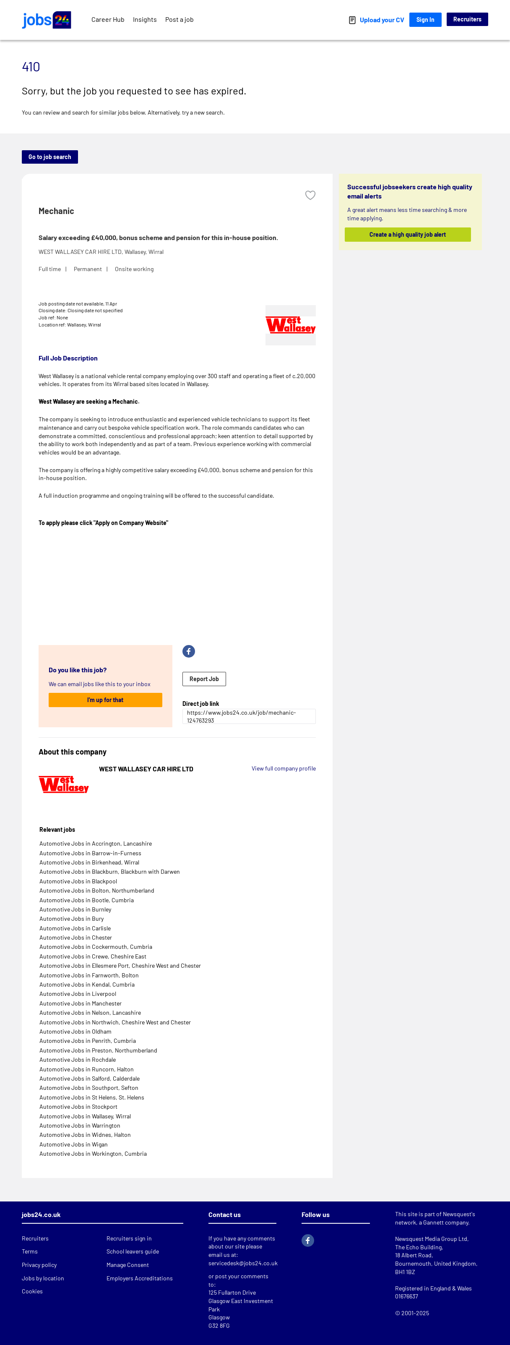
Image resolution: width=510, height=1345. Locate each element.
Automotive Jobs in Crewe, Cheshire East (92, 956)
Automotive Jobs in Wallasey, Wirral (85, 1116)
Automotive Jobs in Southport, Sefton (88, 1087)
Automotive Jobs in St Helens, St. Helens (91, 1097)
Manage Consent (128, 1264)
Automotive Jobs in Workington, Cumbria (93, 1153)
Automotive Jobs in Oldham (75, 1031)
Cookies (32, 1291)
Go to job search (50, 156)
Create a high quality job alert (408, 234)
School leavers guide (133, 1251)
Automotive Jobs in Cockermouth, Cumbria (95, 946)
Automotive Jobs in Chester (75, 937)
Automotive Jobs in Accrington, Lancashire (95, 843)
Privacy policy (39, 1264)
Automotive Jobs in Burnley (75, 909)
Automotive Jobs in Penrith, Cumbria (87, 1040)
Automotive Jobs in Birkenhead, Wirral (89, 862)
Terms (30, 1251)
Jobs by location (43, 1278)
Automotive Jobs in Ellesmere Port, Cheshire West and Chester (120, 965)
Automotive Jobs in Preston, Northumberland (98, 1050)
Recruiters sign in (129, 1238)
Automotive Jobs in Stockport (78, 1106)
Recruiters (467, 19)
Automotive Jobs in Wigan (73, 1144)
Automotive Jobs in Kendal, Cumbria (87, 984)
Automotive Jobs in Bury (71, 918)
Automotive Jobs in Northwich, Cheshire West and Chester (115, 1022)
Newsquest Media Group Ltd (431, 1238)
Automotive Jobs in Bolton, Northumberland (96, 890)
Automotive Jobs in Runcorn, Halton (86, 1069)
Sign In (425, 19)
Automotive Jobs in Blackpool (78, 881)
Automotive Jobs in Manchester (80, 1003)
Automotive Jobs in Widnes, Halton (85, 1134)
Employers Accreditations (140, 1278)
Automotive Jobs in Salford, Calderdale (89, 1078)
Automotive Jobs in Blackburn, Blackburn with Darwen (109, 871)
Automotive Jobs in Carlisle (75, 928)
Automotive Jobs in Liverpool (77, 993)
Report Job (204, 678)
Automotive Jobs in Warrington (79, 1125)
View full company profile (284, 768)
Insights (145, 19)
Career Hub (108, 19)
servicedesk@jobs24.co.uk (243, 1263)
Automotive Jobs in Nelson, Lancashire (90, 1012)
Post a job (179, 19)
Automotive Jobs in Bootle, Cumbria (86, 900)
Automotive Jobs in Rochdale (77, 1059)
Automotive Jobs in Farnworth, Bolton (89, 975)
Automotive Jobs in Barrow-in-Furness (90, 853)
